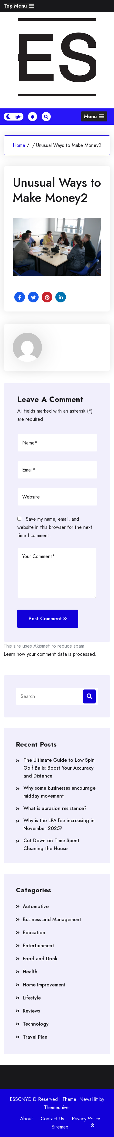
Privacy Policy (86, 1118)
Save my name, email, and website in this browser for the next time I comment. (54, 527)
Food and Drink (40, 958)
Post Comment (48, 618)
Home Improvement (44, 984)
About (26, 1118)
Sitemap (60, 1126)
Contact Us (52, 1118)
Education (34, 932)
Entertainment (38, 945)
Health (30, 971)
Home (19, 145)
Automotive (36, 906)
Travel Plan (35, 1036)
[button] (19, 6)
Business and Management (52, 919)
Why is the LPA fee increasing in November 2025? (59, 824)
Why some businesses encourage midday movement (59, 792)
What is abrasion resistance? (55, 808)
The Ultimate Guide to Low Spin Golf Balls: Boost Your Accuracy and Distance (59, 768)
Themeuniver (57, 1107)
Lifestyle (32, 997)
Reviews (31, 1010)
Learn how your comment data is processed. (50, 654)
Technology (36, 1023)
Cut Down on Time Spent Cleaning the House (51, 844)
